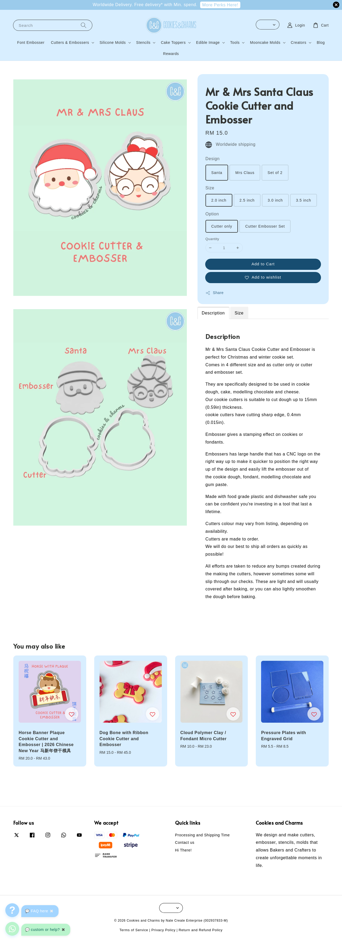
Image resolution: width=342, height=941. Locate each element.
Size (210, 188)
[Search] (83, 25)
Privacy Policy (163, 930)
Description (213, 313)
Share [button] (214, 293)
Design (212, 158)
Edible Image (208, 42)
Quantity (212, 239)
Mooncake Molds (265, 42)
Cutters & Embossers (70, 42)
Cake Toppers (173, 42)
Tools (235, 42)
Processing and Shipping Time (202, 835)
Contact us (185, 842)
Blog (321, 42)
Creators (298, 42)
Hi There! (183, 850)
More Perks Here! (220, 5)
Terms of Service (134, 930)
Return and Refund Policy (200, 930)
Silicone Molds (113, 42)
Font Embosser (31, 42)
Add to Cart (263, 264)
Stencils (143, 42)
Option (212, 214)
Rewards (171, 54)
